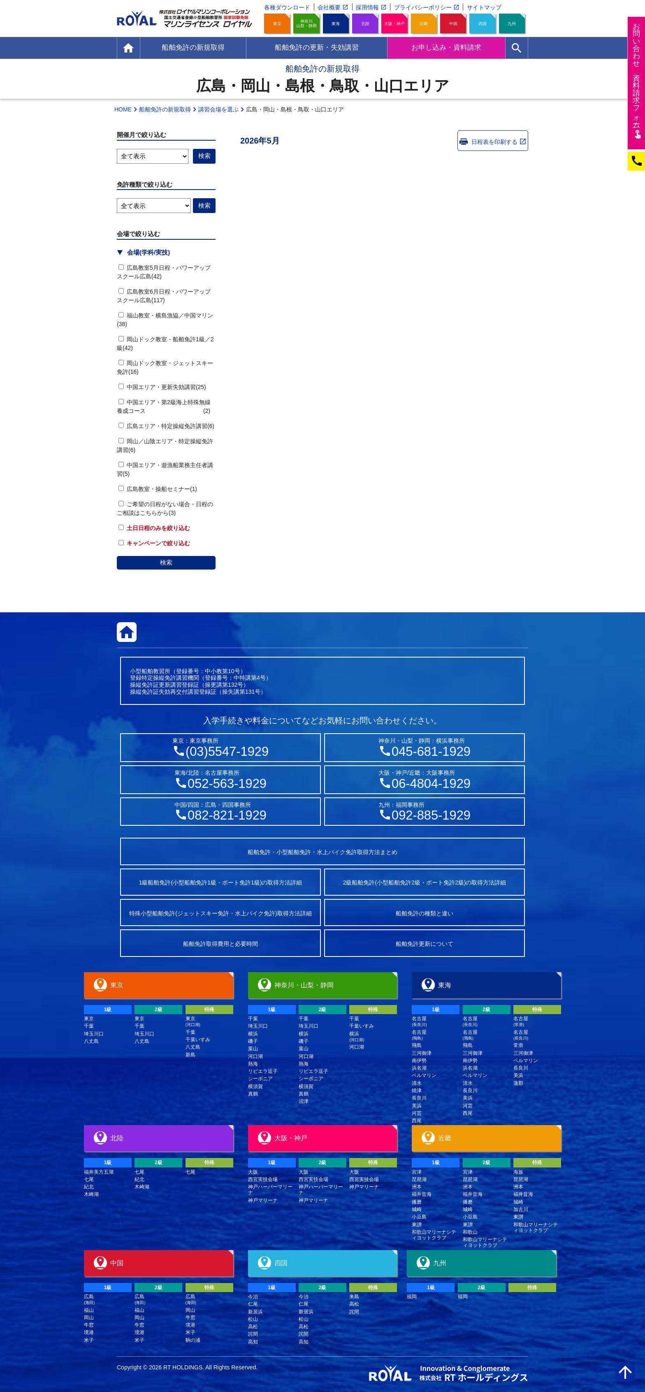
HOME (123, 109)
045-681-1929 (431, 751)
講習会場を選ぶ (218, 109)
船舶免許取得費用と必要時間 (220, 943)
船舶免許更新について (424, 943)
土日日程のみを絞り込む (154, 528)
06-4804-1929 (431, 783)
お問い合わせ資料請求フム (637, 80)
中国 (453, 23)
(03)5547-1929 (227, 751)
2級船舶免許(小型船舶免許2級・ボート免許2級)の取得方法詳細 (424, 882)
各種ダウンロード (287, 7)
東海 (336, 23)
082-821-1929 (227, 815)
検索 (166, 562)
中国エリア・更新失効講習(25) (162, 387)
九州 (512, 23)
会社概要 (329, 7)
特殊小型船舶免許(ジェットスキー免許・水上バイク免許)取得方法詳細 (220, 913)
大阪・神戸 (394, 23)
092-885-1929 (431, 815)
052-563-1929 (227, 783)
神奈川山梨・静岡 (306, 23)
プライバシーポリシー (423, 7)
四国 (482, 23)
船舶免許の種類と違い (424, 913)
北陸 (365, 23)
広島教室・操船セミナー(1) (157, 489)
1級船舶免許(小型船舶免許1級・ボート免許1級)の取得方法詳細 (220, 882)
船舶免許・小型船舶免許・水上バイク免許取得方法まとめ (322, 852)
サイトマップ (484, 7)
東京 (277, 23)
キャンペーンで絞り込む (154, 543)
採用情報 (367, 7)
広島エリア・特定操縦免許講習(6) (166, 426)
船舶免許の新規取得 (165, 109)
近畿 (424, 23)
